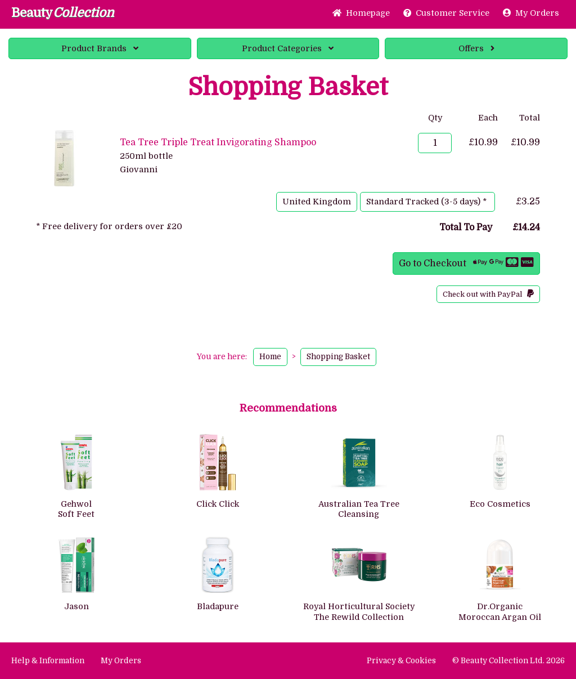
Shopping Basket (338, 356)
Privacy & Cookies (401, 660)
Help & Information (47, 660)
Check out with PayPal (488, 293)
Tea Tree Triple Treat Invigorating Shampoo (218, 142)
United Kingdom (316, 201)
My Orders (531, 12)
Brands (99, 48)
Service (446, 12)
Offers (476, 48)
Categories (288, 48)
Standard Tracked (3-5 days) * (427, 201)
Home (361, 12)
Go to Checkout (466, 263)
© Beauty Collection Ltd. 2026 (508, 660)
